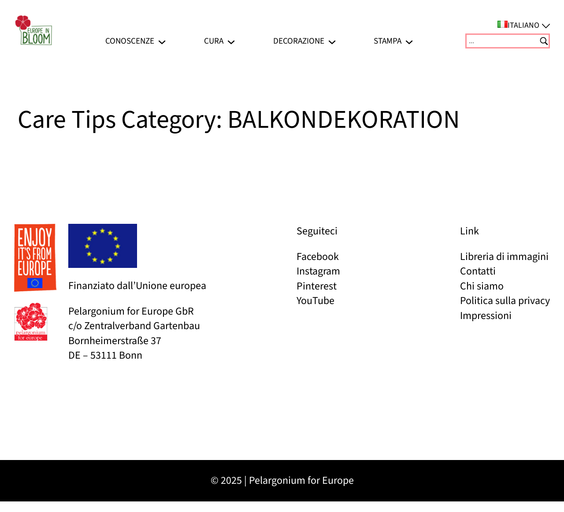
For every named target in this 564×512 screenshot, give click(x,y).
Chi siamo (482, 286)
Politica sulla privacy (505, 300)
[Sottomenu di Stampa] (409, 41)
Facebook (318, 256)
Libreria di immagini (504, 256)
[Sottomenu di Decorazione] (332, 41)
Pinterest (317, 286)
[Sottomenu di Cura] (231, 41)
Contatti (478, 271)
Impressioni (486, 315)
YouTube (315, 300)
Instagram (318, 271)
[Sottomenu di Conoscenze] (162, 41)
